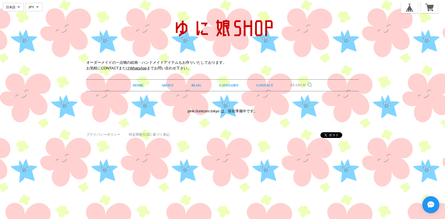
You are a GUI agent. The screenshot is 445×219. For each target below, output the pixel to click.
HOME (138, 85)
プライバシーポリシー (103, 135)
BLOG (196, 85)
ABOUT (167, 85)
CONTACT (264, 85)
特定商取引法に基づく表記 (149, 135)
